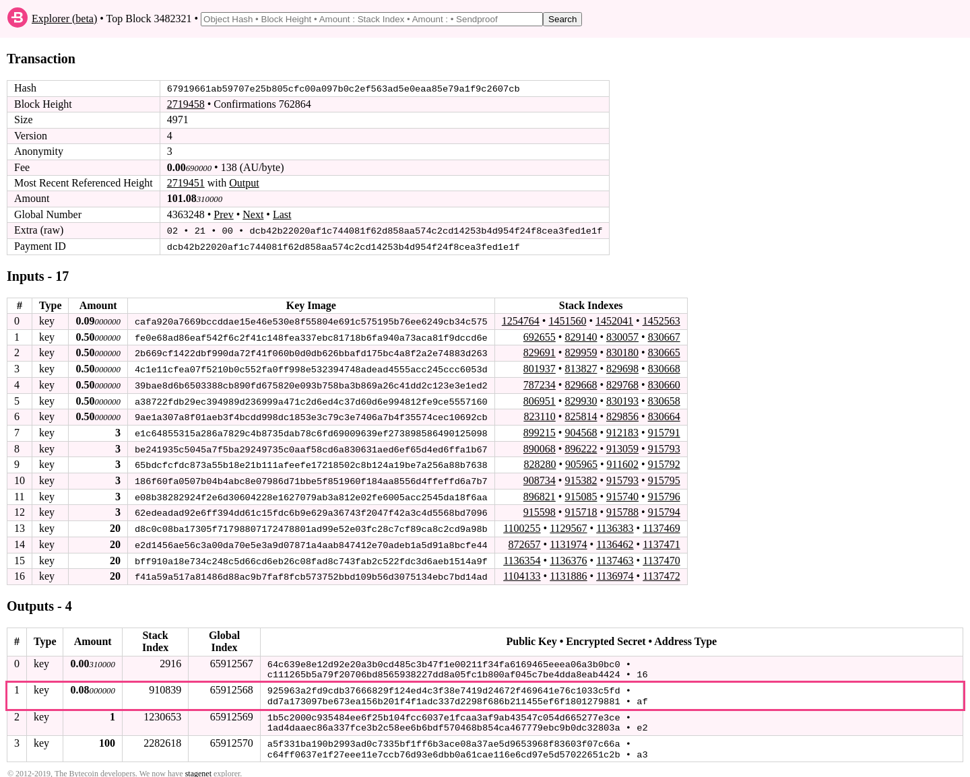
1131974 (568, 541)
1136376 (568, 556)
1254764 (521, 320)
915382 (580, 477)
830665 (664, 352)
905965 (581, 462)
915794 (664, 509)
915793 (664, 446)
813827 (580, 367)
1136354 (521, 556)
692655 (539, 335)
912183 (622, 430)
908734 (539, 477)
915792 (664, 462)
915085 (580, 493)
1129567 (568, 525)
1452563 (661, 320)
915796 (664, 493)
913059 (622, 446)
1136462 (614, 541)
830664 (664, 414)
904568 (580, 430)
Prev (223, 214)
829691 (539, 352)
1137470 (661, 556)
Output (244, 183)
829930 (580, 399)
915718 (580, 509)
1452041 (614, 320)
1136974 (614, 572)
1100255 (521, 525)
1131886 (568, 572)
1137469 (661, 525)
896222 (580, 446)
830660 (664, 383)
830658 (664, 399)
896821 (539, 493)
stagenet (198, 764)
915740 (622, 493)
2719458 (186, 104)
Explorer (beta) (64, 18)
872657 (524, 541)
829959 (580, 352)
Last (282, 214)
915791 (664, 430)
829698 (622, 367)
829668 (580, 383)
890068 (539, 446)
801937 (539, 367)
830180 (622, 352)
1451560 (567, 320)
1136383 (614, 525)
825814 (580, 414)
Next (253, 214)
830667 (664, 335)
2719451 (186, 183)
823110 (539, 414)
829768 (622, 383)
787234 (539, 383)
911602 (623, 462)
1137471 (661, 541)
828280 (539, 462)
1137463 (614, 556)
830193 (622, 399)
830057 (622, 335)
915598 (539, 509)
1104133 (521, 572)
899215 (539, 430)
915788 (622, 509)
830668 (664, 367)
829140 (580, 335)
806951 (539, 399)
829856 (622, 414)
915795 (664, 477)
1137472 (661, 572)
